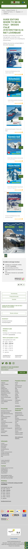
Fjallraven (17, 397)
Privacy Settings (14, 538)
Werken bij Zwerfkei (5, 454)
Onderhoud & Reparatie (19, 409)
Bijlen (2, 415)
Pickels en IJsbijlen (19, 432)
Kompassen (17, 426)
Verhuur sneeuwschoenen (6, 452)
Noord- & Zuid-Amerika (6, 397)
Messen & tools (18, 428)
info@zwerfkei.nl (18, 355)
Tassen (2, 403)
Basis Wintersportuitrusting (7, 413)
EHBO (2, 419)
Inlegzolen (3, 423)
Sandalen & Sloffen (5, 391)
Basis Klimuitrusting (5, 412)
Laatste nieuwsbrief (5, 460)
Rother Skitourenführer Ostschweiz (15, 101)
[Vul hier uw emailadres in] (9, 372)
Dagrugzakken (4, 418)
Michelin (17, 395)
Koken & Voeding (4, 384)
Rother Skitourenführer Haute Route (15, 187)
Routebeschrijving (5, 449)
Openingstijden (4, 444)
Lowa (16, 384)
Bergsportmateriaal (19, 415)
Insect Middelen (4, 401)
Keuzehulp (4, 408)
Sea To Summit (18, 387)
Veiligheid (3, 382)
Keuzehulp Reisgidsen (6, 322)
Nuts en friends (18, 429)
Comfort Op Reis (4, 395)
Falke (16, 398)
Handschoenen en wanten (6, 422)
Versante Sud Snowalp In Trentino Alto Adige (13, 130)
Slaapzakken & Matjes (5, 393)
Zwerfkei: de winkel (5, 453)
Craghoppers (18, 400)
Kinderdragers (4, 431)
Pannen (16, 431)
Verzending (3, 447)
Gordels (16, 421)
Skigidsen (11, 44)
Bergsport (3, 387)
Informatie (4, 441)
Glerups (16, 391)
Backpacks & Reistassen (6, 410)
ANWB (16, 390)
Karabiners (17, 425)
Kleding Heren (4, 388)
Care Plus (17, 393)
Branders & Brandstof (5, 416)
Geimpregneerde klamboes (20, 419)
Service (2, 450)
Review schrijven (14, 313)
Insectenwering (4, 425)
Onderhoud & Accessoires (6, 400)
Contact (2, 443)
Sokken (2, 385)
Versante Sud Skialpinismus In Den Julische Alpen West (12, 72)
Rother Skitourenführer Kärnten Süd (15, 158)
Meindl (16, 382)
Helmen (16, 424)
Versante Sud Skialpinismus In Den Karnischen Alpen (12, 216)
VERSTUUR (22, 372)
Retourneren (3, 446)
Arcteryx (17, 401)
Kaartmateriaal (4, 426)
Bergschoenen (4, 394)
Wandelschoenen (4, 390)
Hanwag (17, 403)
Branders (17, 418)
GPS (16, 422)
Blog (2, 456)
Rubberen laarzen (19, 434)
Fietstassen (3, 420)
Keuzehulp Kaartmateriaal (7, 320)
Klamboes (3, 432)
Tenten (2, 398)
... (16, 10)
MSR (16, 388)
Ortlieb (16, 394)
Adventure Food (18, 385)
